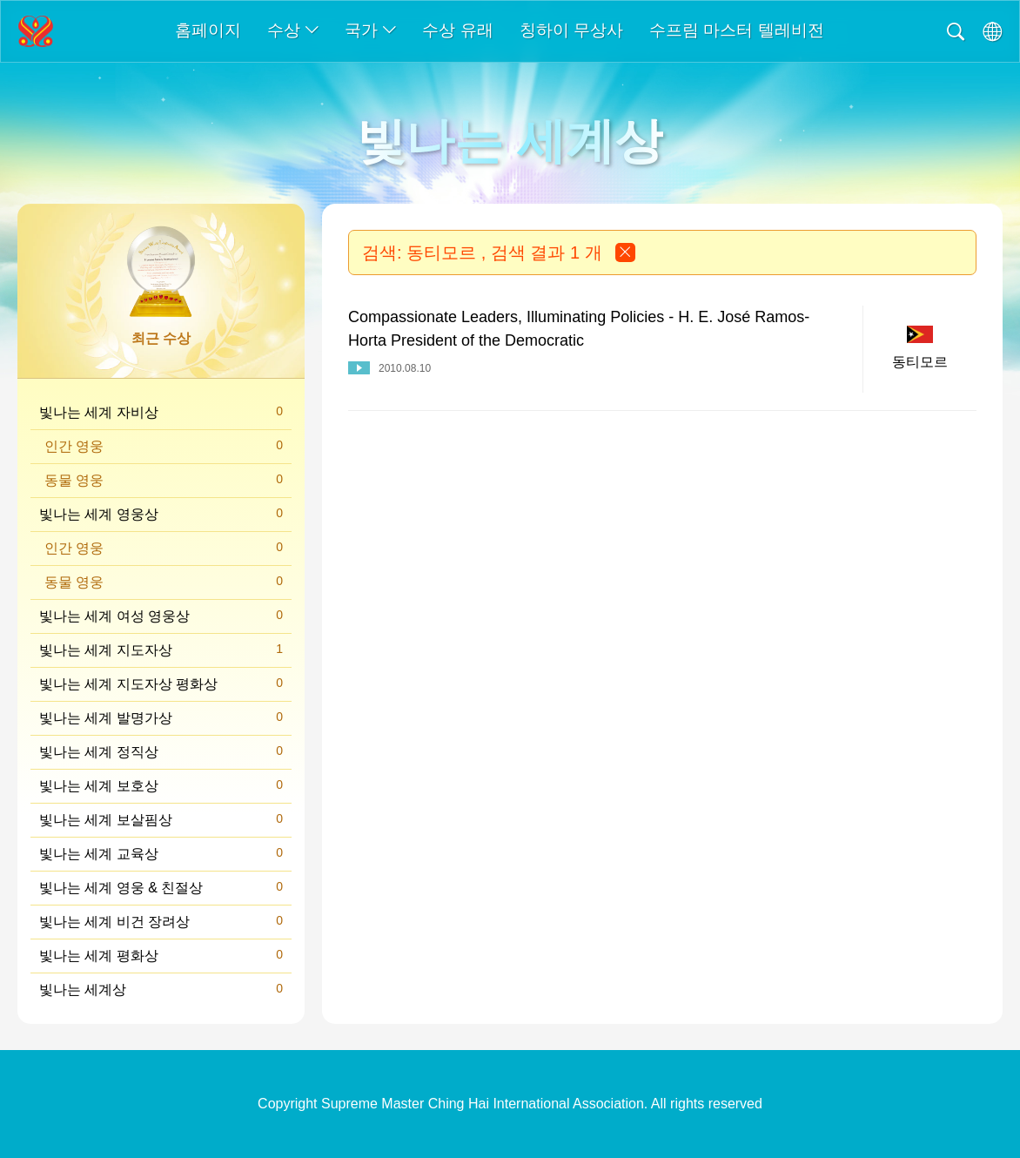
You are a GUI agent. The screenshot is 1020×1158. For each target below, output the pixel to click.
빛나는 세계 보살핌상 (161, 819)
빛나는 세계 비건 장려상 (161, 921)
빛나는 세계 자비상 (161, 411)
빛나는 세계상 (161, 989)
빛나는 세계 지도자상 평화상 (161, 683)
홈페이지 (208, 30)
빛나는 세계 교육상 (161, 853)
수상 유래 (457, 30)
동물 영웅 (163, 479)
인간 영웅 (163, 445)
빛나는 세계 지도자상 (161, 649)
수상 (293, 30)
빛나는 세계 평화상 (161, 955)
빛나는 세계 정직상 (161, 751)
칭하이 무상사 (571, 30)
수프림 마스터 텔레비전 (736, 30)
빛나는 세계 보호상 (161, 785)
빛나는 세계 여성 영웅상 (161, 615)
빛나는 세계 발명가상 (161, 717)
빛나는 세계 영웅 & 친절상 (161, 887)
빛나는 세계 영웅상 (161, 513)
